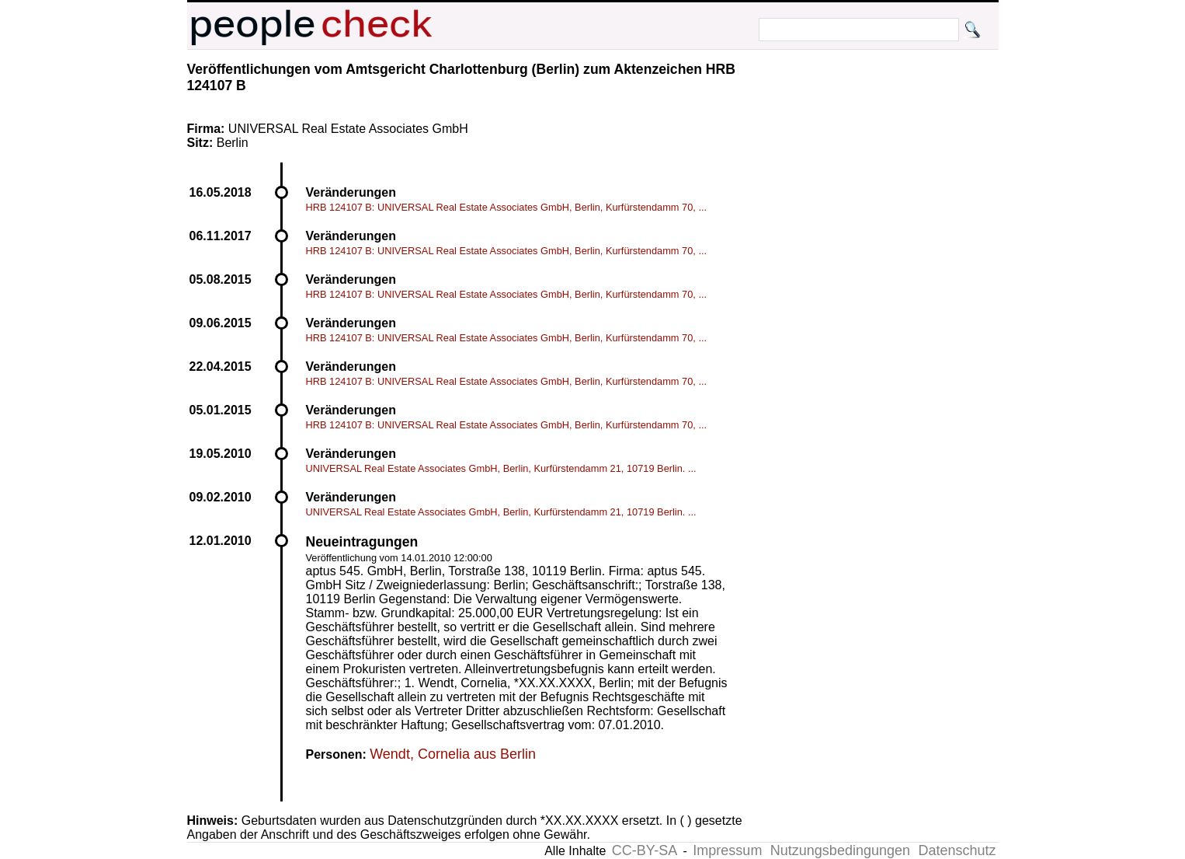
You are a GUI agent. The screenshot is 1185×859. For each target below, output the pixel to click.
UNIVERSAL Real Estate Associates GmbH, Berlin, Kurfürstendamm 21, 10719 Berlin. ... (501, 468)
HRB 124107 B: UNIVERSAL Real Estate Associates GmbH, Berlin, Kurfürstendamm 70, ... (506, 207)
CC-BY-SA (644, 850)
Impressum (727, 850)
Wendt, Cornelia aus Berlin (453, 754)
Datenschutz (957, 850)
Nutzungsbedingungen (840, 850)
